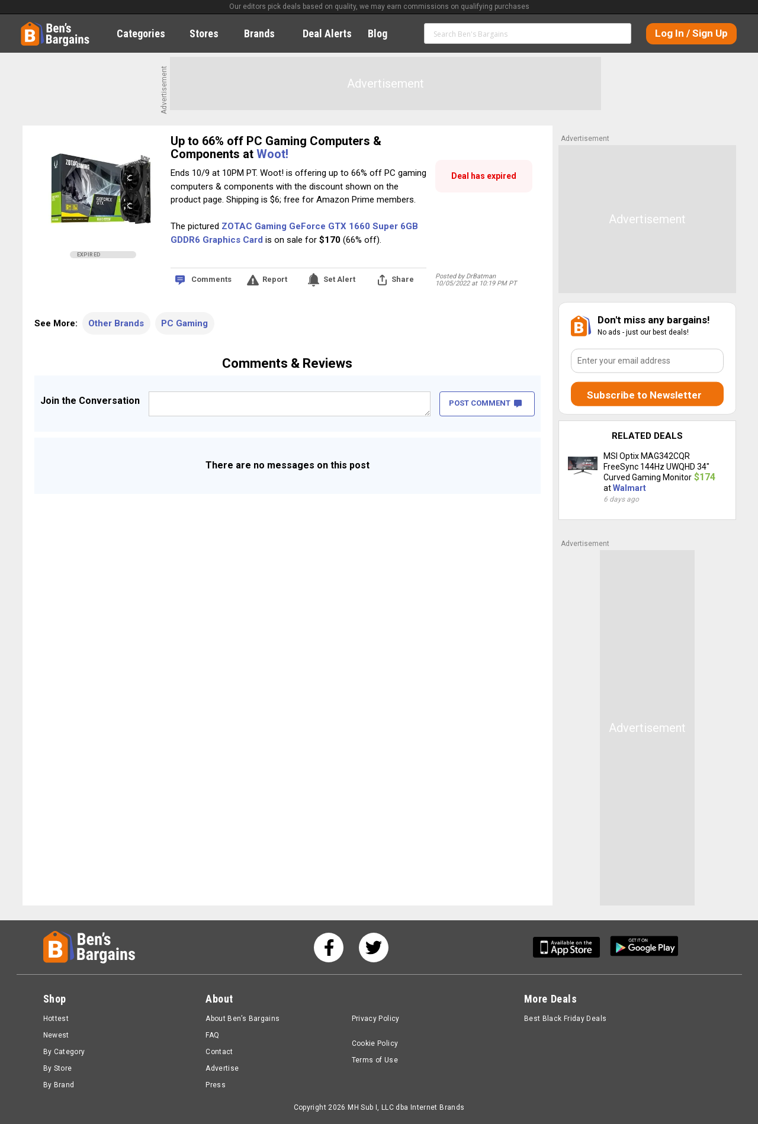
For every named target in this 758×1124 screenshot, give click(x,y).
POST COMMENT (485, 403)
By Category (64, 1052)
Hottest (56, 1018)
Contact (219, 1052)
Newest (56, 1035)
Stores (211, 33)
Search (617, 33)
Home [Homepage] (29, 27)
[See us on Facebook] (328, 947)
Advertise (222, 1068)
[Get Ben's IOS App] (571, 947)
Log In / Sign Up (691, 33)
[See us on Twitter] (373, 947)
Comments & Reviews (287, 363)
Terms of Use (375, 1060)
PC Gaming (184, 323)
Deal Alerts (327, 33)
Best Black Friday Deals (565, 1018)
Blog (384, 33)
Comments (211, 279)
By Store (57, 1068)
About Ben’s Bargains (242, 1018)
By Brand (59, 1085)
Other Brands (116, 323)
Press (215, 1085)
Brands (266, 33)
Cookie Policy (375, 1043)
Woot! (272, 154)
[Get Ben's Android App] (644, 947)
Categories (147, 33)
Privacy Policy (376, 1018)
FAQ (212, 1035)
